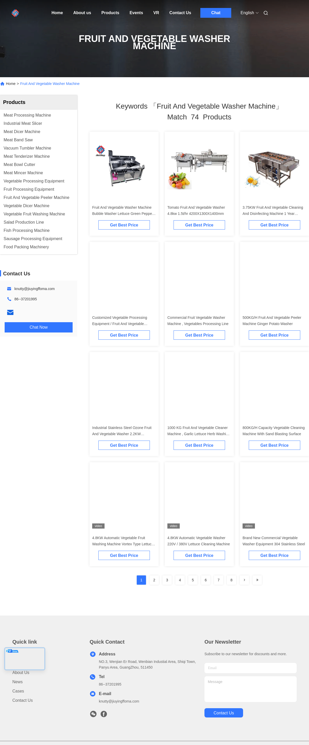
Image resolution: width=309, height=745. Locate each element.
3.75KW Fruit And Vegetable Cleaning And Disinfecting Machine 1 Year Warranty (273, 213)
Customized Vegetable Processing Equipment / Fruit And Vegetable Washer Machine (119, 323)
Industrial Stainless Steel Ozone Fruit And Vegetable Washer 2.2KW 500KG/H (121, 434)
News (17, 682)
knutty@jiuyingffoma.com (34, 289)
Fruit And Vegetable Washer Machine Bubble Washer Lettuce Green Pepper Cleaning (122, 213)
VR (156, 13)
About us (82, 13)
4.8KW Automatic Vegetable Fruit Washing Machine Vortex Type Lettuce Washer (122, 544)
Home (57, 13)
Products (110, 13)
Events (136, 13)
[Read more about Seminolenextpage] (244, 580)
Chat (216, 13)
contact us (223, 713)
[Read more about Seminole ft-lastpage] (257, 580)
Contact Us (180, 13)
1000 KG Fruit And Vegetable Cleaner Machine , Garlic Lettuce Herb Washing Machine (198, 434)
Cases (18, 691)
